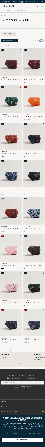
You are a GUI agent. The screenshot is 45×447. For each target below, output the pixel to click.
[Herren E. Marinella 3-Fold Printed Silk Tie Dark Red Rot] (11, 211)
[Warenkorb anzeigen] (39, 6)
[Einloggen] (34, 6)
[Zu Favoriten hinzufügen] (20, 50)
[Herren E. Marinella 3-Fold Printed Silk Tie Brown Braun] (34, 248)
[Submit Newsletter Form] (41, 382)
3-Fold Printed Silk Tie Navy (32, 154)
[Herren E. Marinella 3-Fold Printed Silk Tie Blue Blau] (34, 211)
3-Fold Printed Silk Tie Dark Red (10, 228)
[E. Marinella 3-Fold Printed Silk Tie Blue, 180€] (34, 214)
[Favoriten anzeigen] (37, 6)
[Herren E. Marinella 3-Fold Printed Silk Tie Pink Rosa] (11, 248)
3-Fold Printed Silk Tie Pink (9, 265)
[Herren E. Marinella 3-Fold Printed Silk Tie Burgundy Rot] (11, 62)
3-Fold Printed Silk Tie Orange (33, 116)
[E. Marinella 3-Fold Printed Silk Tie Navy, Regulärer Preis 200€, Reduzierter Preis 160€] (11, 326)
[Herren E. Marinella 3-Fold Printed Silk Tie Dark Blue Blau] (11, 173)
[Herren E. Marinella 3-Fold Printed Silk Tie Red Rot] (11, 136)
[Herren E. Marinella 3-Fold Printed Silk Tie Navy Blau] (34, 136)
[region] (22, 359)
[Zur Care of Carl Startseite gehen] (7, 6)
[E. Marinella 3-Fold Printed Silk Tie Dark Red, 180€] (11, 214)
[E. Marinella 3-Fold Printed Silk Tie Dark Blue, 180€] (11, 177)
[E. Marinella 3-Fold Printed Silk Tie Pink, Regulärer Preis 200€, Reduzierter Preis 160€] (11, 251)
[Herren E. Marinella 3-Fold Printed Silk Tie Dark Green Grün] (11, 99)
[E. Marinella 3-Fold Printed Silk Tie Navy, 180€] (34, 140)
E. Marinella (4, 15)
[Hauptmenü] (42, 6)
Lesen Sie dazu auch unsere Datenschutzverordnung (22, 387)
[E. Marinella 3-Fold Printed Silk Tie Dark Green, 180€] (11, 103)
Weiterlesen (28, 428)
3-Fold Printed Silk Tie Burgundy (10, 79)
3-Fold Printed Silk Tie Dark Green (9, 117)
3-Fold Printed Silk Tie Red (9, 154)
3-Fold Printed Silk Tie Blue (32, 228)
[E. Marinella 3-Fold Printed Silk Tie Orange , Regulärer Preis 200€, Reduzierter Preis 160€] (34, 103)
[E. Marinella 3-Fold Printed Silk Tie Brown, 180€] (34, 251)
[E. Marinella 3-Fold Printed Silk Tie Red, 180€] (11, 140)
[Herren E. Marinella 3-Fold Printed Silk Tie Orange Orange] (34, 99)
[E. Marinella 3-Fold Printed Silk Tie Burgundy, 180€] (11, 65)
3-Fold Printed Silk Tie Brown (32, 265)
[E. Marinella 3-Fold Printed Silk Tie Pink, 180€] (11, 289)
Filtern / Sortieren (9, 40)
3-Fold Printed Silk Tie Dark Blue (11, 191)
